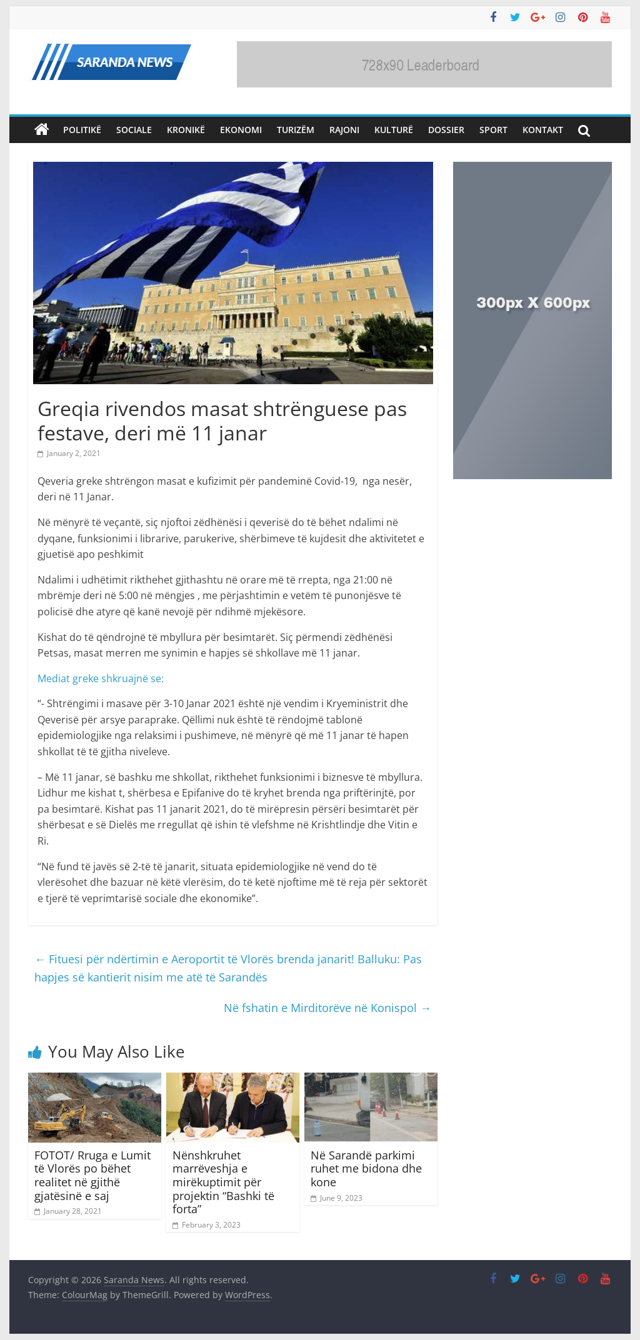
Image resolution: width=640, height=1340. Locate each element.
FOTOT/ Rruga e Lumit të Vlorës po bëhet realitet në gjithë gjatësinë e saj (92, 1175)
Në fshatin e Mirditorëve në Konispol (327, 1007)
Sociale (134, 130)
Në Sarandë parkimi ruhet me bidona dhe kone (366, 1168)
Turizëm (295, 130)
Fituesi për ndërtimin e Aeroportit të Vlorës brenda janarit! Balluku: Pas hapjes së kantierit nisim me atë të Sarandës (228, 968)
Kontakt (542, 130)
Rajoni (344, 130)
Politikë (82, 130)
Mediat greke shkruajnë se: (101, 678)
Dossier (446, 130)
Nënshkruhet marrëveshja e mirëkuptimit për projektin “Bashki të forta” (223, 1182)
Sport (493, 130)
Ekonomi (241, 130)
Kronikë (186, 130)
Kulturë (393, 130)
